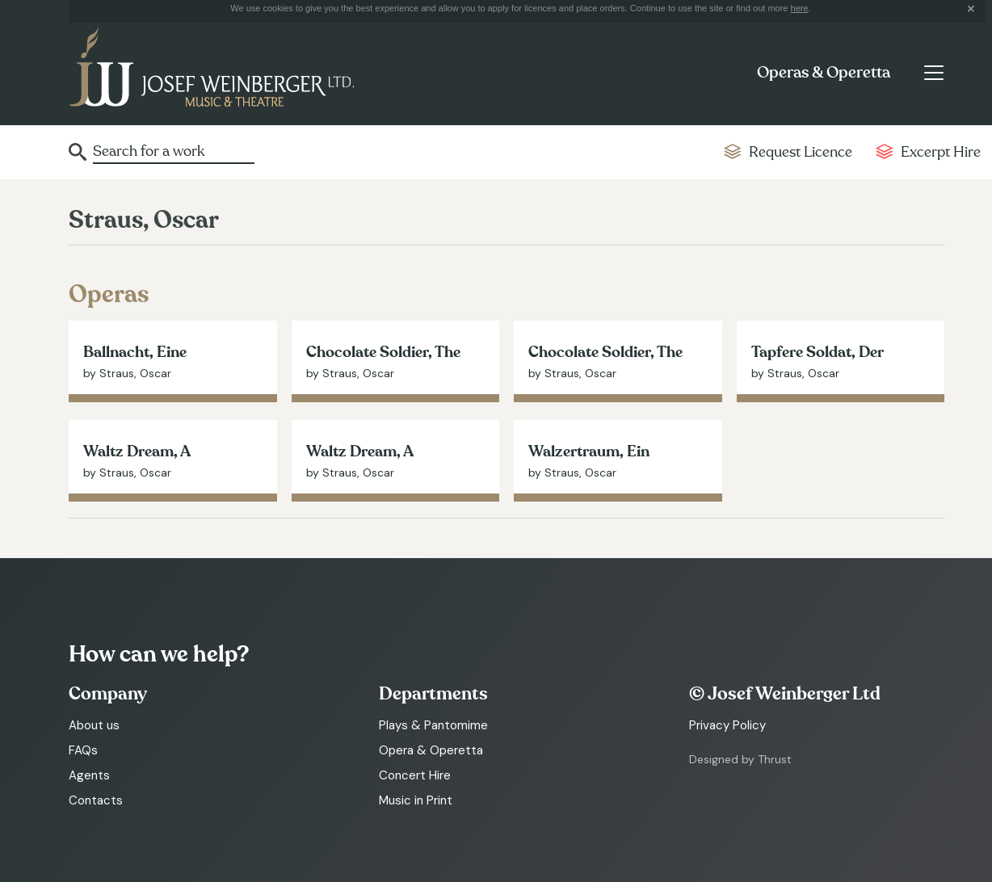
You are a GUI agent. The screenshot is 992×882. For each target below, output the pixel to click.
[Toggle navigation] (933, 73)
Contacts (96, 800)
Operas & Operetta (823, 72)
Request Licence (800, 152)
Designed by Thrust (740, 759)
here (800, 8)
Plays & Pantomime (433, 725)
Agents (89, 775)
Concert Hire (415, 775)
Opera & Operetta (431, 750)
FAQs (83, 750)
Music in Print (415, 800)
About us (94, 725)
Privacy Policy (727, 725)
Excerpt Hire (941, 152)
